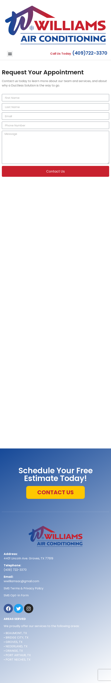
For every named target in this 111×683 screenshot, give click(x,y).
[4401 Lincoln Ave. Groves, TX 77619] (55, 419)
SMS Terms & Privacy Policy (23, 588)
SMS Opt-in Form (16, 595)
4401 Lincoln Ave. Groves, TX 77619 (28, 558)
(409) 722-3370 (15, 570)
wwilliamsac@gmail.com (21, 581)
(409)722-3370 (89, 53)
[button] (10, 54)
